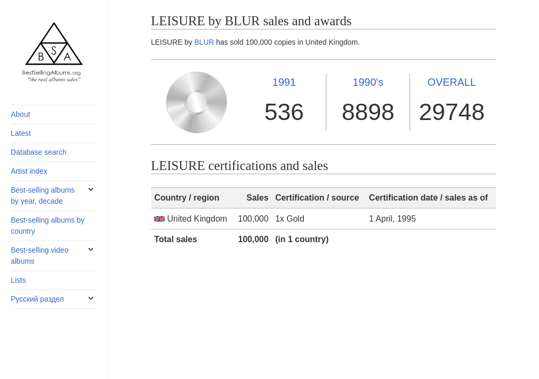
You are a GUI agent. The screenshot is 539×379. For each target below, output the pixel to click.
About (20, 114)
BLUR (204, 42)
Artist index (29, 171)
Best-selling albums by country (47, 225)
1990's (368, 82)
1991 (284, 82)
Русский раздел (37, 299)
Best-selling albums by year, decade (42, 195)
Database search (38, 152)
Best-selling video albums (39, 255)
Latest (21, 133)
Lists (18, 280)
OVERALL (451, 82)
